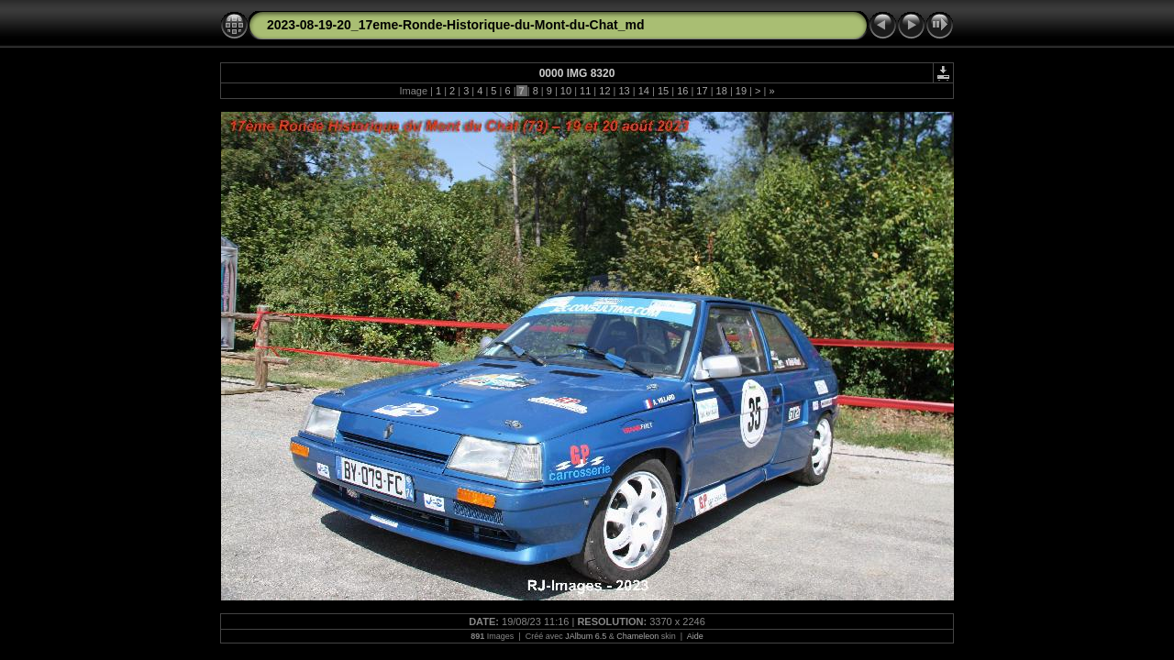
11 (585, 90)
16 (682, 90)
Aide (695, 636)
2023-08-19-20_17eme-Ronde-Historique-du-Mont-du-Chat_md (456, 24)
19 (741, 90)
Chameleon (637, 636)
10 (566, 90)
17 (701, 90)
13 (623, 90)
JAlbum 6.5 (585, 636)
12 (604, 90)
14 (644, 90)
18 (722, 90)
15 (663, 90)
